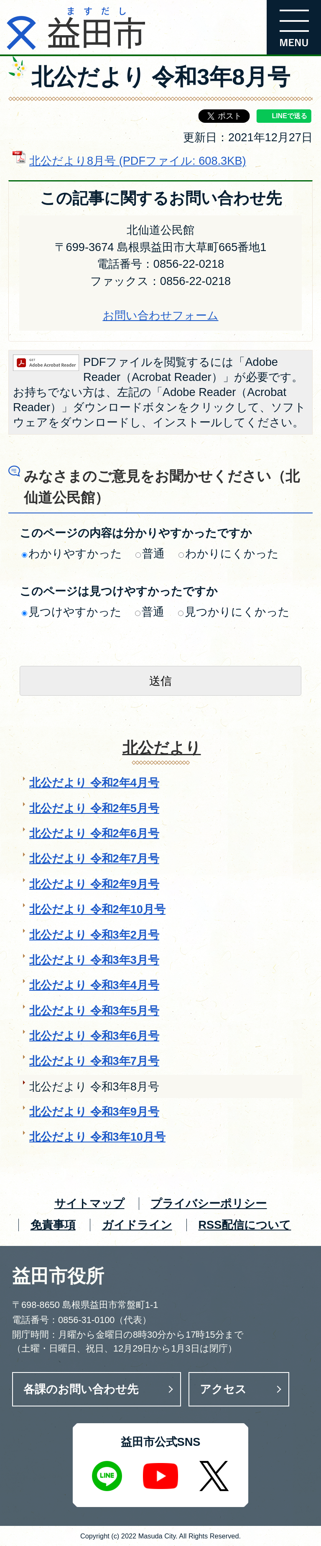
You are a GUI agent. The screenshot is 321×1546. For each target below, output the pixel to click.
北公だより (161, 747)
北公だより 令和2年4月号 (94, 782)
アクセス (223, 1389)
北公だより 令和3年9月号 (94, 1111)
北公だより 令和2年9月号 (94, 884)
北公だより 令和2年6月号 (94, 833)
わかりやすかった (72, 553)
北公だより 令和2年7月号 (94, 858)
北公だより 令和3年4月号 (94, 985)
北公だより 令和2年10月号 (97, 909)
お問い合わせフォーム (161, 315)
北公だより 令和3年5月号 (94, 1010)
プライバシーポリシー (208, 1203)
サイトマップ (89, 1203)
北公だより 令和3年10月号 (97, 1136)
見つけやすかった (72, 611)
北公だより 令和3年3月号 (94, 959)
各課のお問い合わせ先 (80, 1389)
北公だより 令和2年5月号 (94, 808)
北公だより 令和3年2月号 (94, 934)
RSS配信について (244, 1224)
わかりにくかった (228, 553)
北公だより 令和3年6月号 (94, 1035)
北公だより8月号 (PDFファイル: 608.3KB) (137, 160)
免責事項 (53, 1224)
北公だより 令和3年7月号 (94, 1060)
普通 (150, 553)
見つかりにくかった (234, 611)
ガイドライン (137, 1224)
